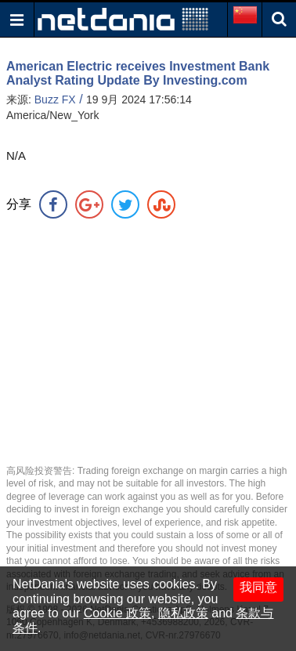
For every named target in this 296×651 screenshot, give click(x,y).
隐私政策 (183, 613)
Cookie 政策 (117, 613)
